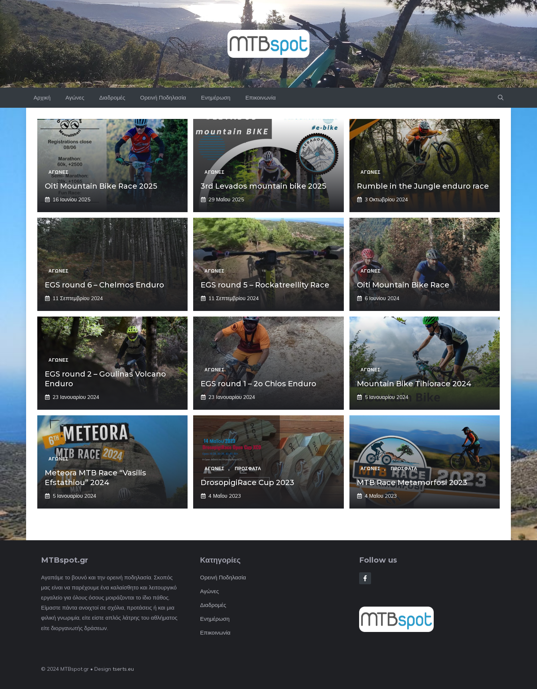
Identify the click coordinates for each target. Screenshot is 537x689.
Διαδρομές (112, 97)
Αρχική (42, 97)
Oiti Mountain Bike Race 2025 (101, 186)
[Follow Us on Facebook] (365, 578)
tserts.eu (123, 669)
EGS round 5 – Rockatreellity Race (265, 284)
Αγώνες (75, 97)
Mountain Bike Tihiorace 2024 (414, 383)
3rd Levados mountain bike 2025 (263, 186)
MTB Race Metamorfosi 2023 (412, 482)
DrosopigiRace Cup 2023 (247, 482)
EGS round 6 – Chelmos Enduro (104, 284)
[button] (500, 98)
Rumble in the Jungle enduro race (423, 186)
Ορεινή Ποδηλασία (163, 97)
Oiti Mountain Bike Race (403, 284)
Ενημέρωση (215, 97)
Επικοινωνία (260, 97)
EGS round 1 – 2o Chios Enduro (258, 383)
